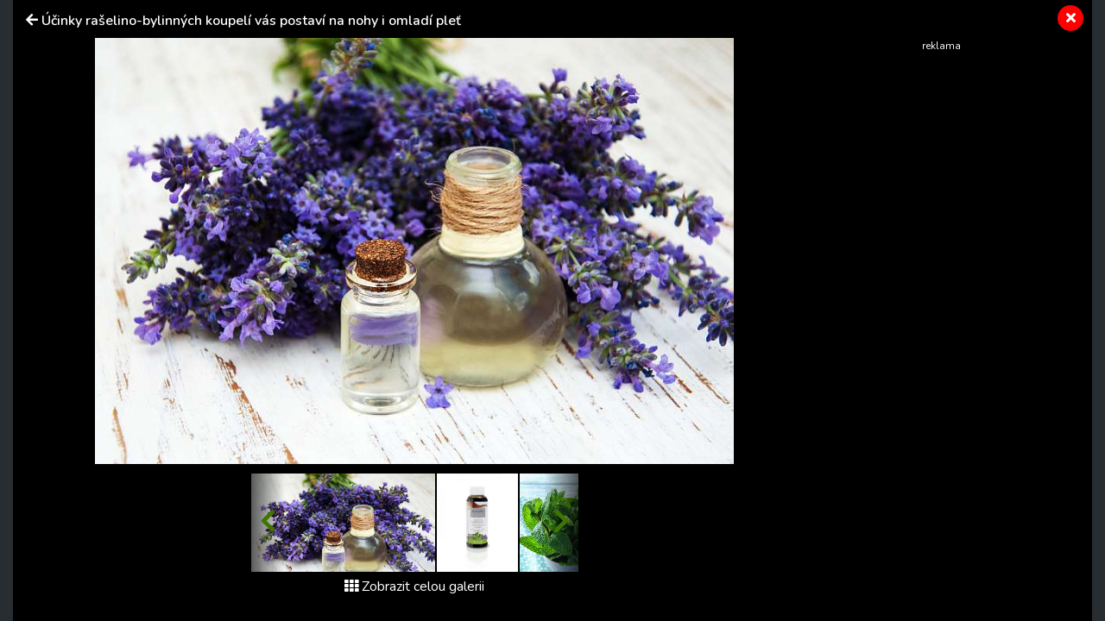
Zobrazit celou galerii (414, 586)
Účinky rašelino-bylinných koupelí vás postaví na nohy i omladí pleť (251, 20)
